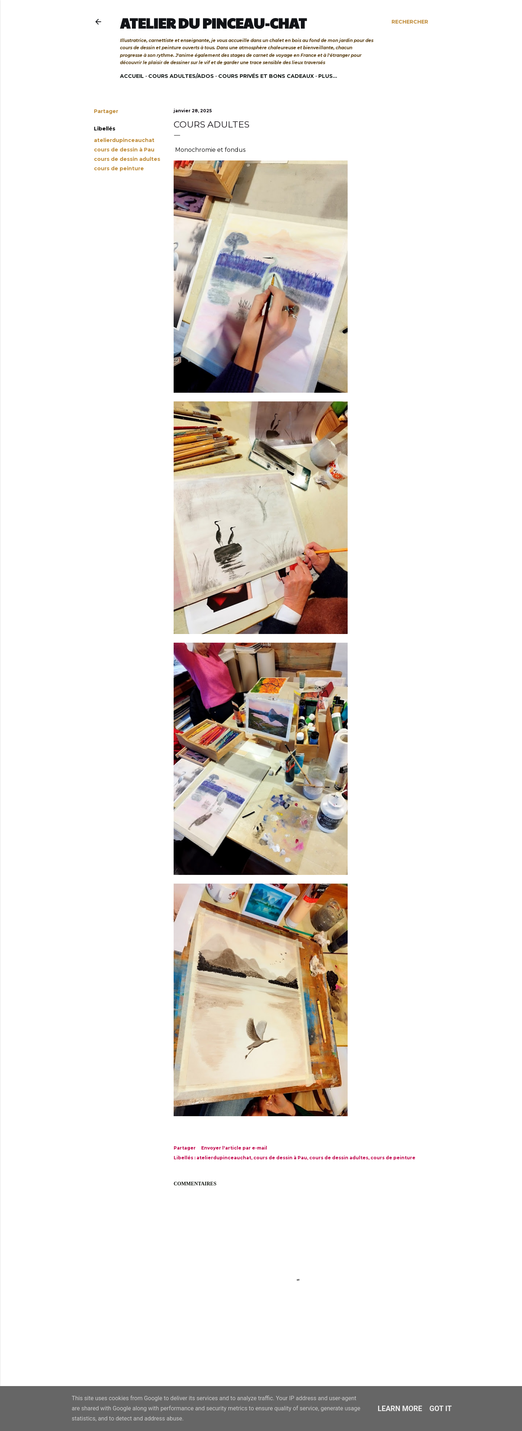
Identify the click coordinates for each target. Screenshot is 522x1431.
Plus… (327, 76)
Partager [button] (106, 111)
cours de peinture (119, 168)
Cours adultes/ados (181, 76)
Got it (441, 1408)
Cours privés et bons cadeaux (266, 76)
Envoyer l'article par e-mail (234, 1148)
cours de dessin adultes (127, 159)
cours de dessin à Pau (124, 149)
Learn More (400, 1408)
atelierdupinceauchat (124, 140)
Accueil (132, 76)
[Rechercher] (410, 21)
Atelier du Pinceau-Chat (213, 23)
